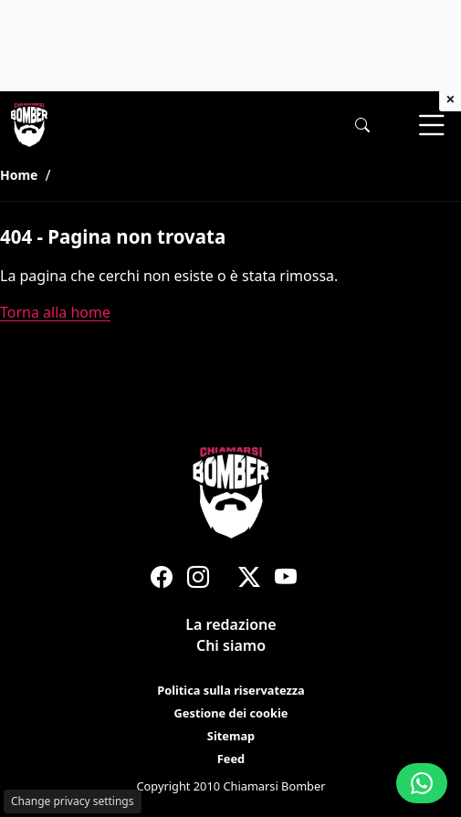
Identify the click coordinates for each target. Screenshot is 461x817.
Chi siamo (230, 646)
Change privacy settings (72, 801)
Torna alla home (55, 312)
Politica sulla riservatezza (231, 690)
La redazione (230, 624)
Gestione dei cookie (230, 713)
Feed (230, 758)
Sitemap (230, 736)
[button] (362, 125)
